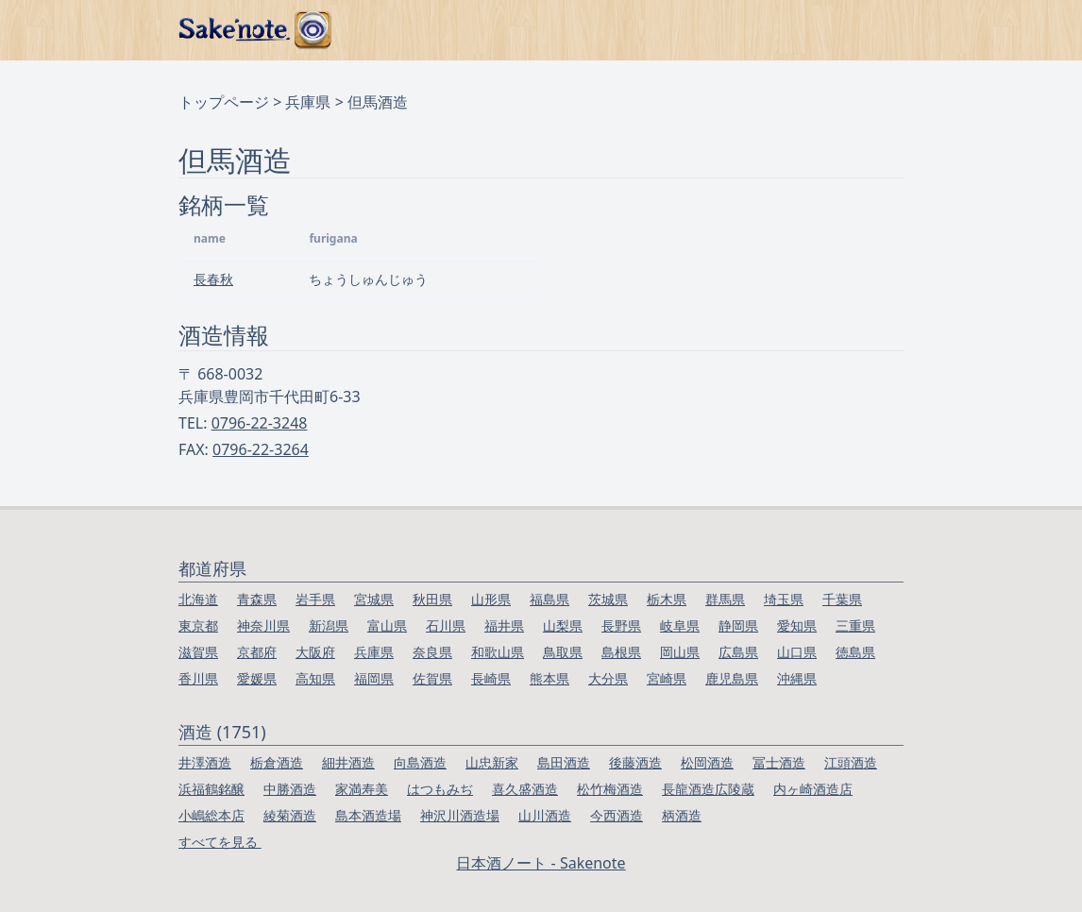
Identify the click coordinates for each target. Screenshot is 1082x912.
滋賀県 (198, 652)
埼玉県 (783, 599)
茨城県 (608, 599)
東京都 (198, 625)
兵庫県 (307, 102)
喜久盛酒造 (525, 789)
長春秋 (213, 279)
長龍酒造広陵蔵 (708, 789)
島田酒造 (563, 762)
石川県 (445, 625)
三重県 (855, 625)
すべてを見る (220, 842)
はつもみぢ (440, 789)
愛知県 (797, 625)
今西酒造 (616, 815)
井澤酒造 (204, 762)
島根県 (621, 652)
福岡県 (374, 678)
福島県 (549, 599)
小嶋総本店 (211, 815)
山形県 (491, 599)
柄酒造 (682, 815)
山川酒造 (544, 815)
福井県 (504, 625)
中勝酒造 (289, 789)
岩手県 (315, 599)
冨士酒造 (778, 762)
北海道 (198, 599)
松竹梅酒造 (610, 789)
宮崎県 (666, 678)
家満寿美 (361, 789)
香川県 (198, 678)
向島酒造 (420, 762)
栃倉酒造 (276, 762)
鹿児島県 (731, 678)
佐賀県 (432, 678)
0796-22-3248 (259, 423)
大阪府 (315, 652)
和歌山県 (497, 652)
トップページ (223, 102)
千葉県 (842, 599)
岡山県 (680, 652)
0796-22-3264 (260, 449)
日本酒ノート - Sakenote (540, 863)
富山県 (387, 625)
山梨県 (563, 625)
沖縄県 (797, 678)
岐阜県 (680, 625)
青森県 (257, 599)
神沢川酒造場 (459, 815)
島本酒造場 (368, 815)
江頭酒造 (850, 762)
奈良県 (432, 652)
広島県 (738, 652)
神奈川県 (263, 625)
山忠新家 (491, 762)
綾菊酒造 (289, 815)
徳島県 (855, 652)
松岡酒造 (707, 762)
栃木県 (666, 599)
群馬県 (725, 599)
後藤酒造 (635, 762)
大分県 (608, 678)
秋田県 (432, 599)
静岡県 (738, 625)
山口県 (797, 652)
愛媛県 (257, 678)
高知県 (315, 678)
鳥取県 (563, 652)
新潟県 (328, 625)
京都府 (257, 652)
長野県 (621, 625)
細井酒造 (348, 762)
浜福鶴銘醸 (211, 789)
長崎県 (491, 678)
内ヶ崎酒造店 (813, 789)
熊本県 (549, 678)
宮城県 (374, 599)
